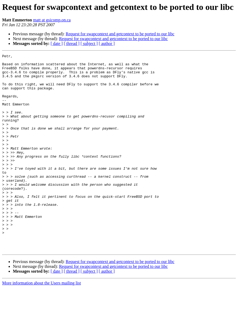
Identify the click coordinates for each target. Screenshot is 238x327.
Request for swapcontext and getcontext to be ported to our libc (120, 34)
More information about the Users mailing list (41, 322)
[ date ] (57, 43)
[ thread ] (72, 43)
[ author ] (107, 43)
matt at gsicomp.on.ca (52, 20)
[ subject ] (89, 43)
